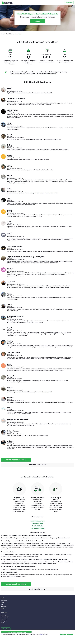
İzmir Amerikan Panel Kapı (37, 528)
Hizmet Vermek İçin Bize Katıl (37, 465)
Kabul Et (69, 634)
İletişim (2, 602)
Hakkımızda (3, 606)
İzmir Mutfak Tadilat (37, 526)
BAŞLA (37, 21)
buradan (41, 634)
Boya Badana (4, 619)
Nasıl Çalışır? (4, 600)
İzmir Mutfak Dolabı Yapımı (38, 521)
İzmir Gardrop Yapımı (37, 523)
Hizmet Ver (69, 2)
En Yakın (3, 622)
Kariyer (2, 608)
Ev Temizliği (3, 615)
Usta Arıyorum (4, 621)
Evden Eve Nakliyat (5, 617)
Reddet (63, 634)
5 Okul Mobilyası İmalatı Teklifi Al (16, 459)
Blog (2, 604)
